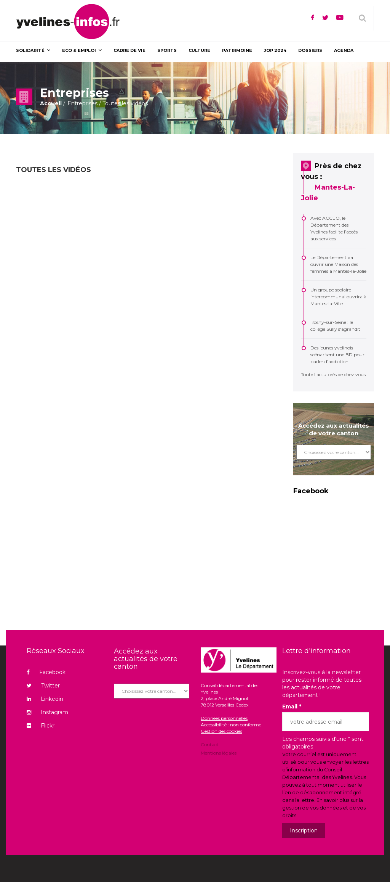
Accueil (51, 103)
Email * (291, 706)
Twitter (43, 685)
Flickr (40, 725)
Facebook (46, 672)
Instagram (47, 712)
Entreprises (82, 103)
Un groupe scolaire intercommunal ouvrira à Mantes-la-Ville (338, 296)
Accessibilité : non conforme (231, 724)
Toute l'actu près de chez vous (333, 374)
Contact (210, 745)
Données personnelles (224, 718)
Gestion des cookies (221, 731)
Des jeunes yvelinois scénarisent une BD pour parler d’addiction (337, 354)
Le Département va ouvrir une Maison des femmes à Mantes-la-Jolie (338, 264)
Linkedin (45, 698)
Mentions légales (219, 752)
